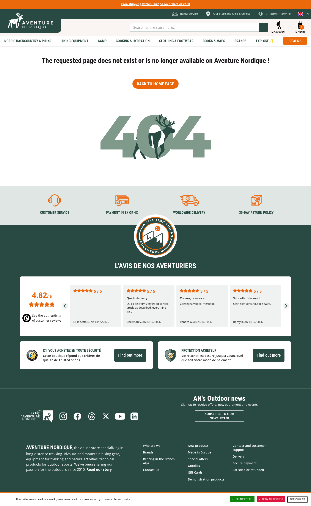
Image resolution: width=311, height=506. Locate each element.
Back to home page (155, 83)
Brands (148, 452)
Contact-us (151, 470)
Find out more (130, 355)
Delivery (239, 456)
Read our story (99, 469)
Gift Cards (195, 472)
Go (263, 27)
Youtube (120, 416)
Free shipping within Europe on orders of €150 (155, 4)
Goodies (194, 466)
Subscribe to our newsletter (219, 416)
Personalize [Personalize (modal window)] (297, 499)
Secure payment (245, 463)
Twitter (106, 416)
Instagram (63, 416)
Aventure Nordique (49, 447)
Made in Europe (199, 452)
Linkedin (134, 416)
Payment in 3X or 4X (122, 213)
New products (198, 446)
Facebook (77, 416)
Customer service (54, 213)
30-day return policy (256, 213)
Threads (91, 416)
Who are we (151, 446)
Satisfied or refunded (248, 470)
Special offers (198, 459)
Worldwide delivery (189, 213)
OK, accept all (242, 499)
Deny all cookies (271, 499)
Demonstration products (206, 479)
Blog (37, 416)
